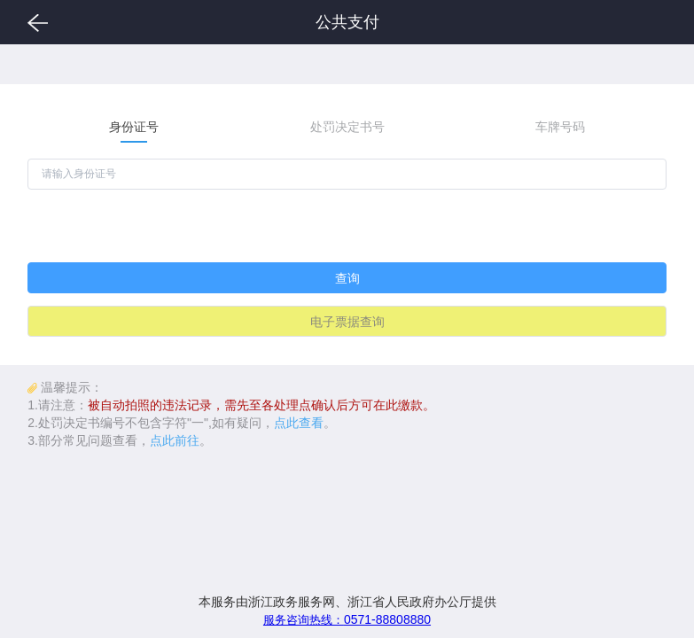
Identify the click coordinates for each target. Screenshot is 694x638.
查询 (347, 278)
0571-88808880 (347, 619)
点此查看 (299, 423)
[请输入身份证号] (346, 174)
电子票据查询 (347, 322)
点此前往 (174, 440)
